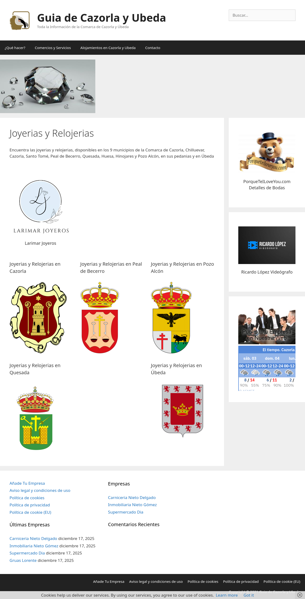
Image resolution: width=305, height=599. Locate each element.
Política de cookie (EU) (30, 512)
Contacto (152, 47)
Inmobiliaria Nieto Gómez (34, 546)
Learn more (227, 595)
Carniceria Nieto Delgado (33, 538)
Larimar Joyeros (40, 243)
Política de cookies (27, 497)
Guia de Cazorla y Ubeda (101, 17)
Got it (249, 595)
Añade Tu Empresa (27, 483)
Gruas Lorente (23, 560)
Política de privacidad (30, 505)
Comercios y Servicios (53, 47)
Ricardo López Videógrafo (267, 272)
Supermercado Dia (27, 553)
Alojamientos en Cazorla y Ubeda (108, 47)
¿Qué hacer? (15, 47)
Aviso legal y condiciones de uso (40, 490)
